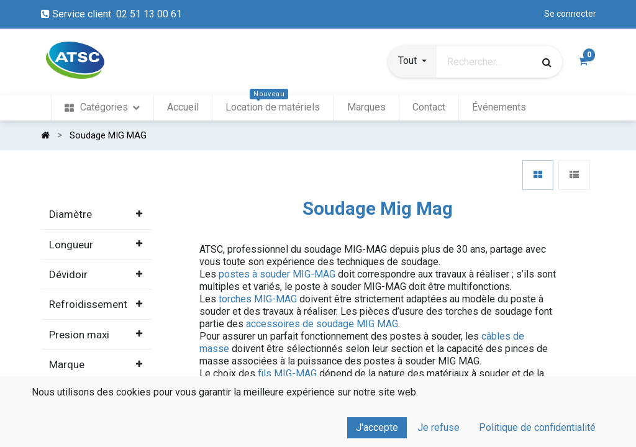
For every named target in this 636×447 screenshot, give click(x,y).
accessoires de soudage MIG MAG (322, 324)
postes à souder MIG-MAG (277, 274)
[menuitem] (102, 107)
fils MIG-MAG (287, 373)
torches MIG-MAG (258, 299)
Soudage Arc (81, 436)
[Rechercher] (547, 62)
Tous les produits (91, 419)
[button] (412, 62)
